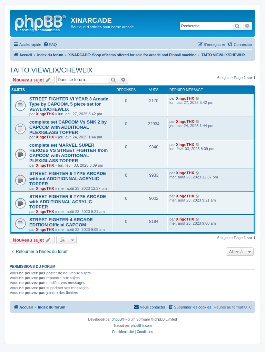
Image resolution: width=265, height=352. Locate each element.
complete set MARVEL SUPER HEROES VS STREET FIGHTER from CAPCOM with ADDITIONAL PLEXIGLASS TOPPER (68, 153)
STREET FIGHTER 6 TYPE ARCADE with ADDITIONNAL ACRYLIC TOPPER (67, 201)
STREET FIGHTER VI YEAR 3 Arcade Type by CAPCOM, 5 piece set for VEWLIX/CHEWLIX (68, 104)
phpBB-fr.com (141, 325)
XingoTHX (45, 114)
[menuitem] (50, 44)
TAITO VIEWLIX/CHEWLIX (51, 70)
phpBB (116, 319)
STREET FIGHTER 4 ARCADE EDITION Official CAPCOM (61, 222)
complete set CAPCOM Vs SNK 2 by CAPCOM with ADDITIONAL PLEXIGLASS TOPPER (68, 127)
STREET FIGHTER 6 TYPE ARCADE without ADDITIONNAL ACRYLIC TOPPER (67, 178)
